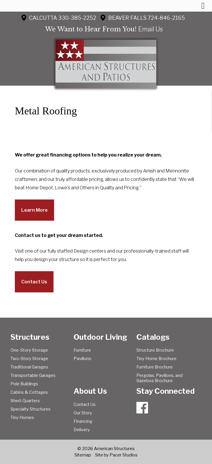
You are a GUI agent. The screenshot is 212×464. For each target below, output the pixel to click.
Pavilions (82, 358)
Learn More (34, 210)
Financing (83, 421)
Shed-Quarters (25, 400)
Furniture (82, 350)
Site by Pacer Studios (116, 455)
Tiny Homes (22, 417)
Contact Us (34, 282)
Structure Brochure (155, 350)
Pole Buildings (24, 383)
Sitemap (82, 455)
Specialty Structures (30, 409)
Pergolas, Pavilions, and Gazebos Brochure (159, 378)
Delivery (82, 429)
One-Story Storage (29, 350)
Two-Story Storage (29, 358)
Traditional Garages (29, 367)
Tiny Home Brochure (156, 358)
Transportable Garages (33, 375)
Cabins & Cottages (29, 392)
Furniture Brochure (154, 367)
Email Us (150, 29)
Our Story (83, 413)
